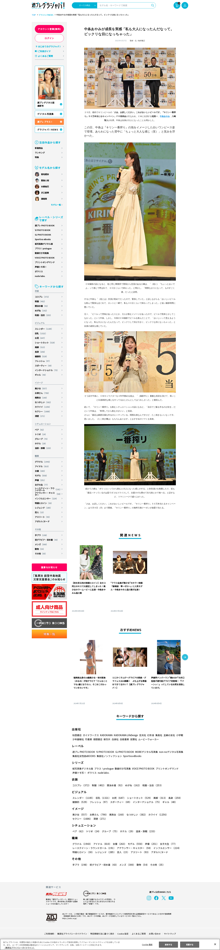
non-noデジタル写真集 (169, 751)
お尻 (40, 338)
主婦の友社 (169, 735)
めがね (41, 310)
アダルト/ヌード (42, 521)
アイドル (42, 466)
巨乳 (41, 333)
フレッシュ (43, 361)
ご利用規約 (49, 934)
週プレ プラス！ (45, 121)
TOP (33, 15)
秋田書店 (77, 735)
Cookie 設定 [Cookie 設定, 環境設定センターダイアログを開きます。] (147, 944)
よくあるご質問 (45, 56)
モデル (41, 475)
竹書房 (88, 739)
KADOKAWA (106, 735)
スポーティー (44, 365)
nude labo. (40, 276)
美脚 (40, 347)
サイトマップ (170, 934)
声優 (40, 480)
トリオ (41, 434)
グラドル (43, 461)
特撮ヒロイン (44, 503)
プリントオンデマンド (45, 262)
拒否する (168, 944)
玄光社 (142, 735)
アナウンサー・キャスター (48, 494)
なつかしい (43, 402)
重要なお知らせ (49, 567)
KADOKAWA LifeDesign (126, 735)
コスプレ (42, 296)
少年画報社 (78, 739)
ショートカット (45, 342)
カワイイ (43, 406)
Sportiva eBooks (43, 239)
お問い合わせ (155, 934)
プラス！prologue (43, 248)
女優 (40, 470)
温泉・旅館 (43, 448)
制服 (40, 301)
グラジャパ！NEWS (47, 129)
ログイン (49, 38)
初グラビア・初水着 (47, 539)
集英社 (158, 735)
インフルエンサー (46, 498)
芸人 (40, 512)
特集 (37, 157)
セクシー (43, 411)
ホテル (41, 443)
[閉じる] (215, 944)
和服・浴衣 (43, 315)
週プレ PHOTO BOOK (44, 225)
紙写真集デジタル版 (44, 243)
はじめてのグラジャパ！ (49, 46)
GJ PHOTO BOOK (43, 234)
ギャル (41, 374)
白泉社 (115, 739)
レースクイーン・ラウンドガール (48, 489)
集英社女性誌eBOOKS (83, 756)
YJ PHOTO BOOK (43, 230)
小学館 (179, 735)
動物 (40, 549)
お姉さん (42, 393)
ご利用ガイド (44, 51)
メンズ (41, 544)
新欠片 (107, 739)
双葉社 (133, 739)
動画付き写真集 (42, 253)
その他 (41, 553)
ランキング (40, 152)
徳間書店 (97, 739)
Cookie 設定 (122, 934)
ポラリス (39, 271)
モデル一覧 (56, 204)
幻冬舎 (150, 735)
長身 (40, 351)
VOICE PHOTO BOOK (44, 257)
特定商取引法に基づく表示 (102, 934)
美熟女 (41, 397)
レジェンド (43, 507)
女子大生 (42, 484)
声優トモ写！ (41, 266)
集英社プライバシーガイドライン (72, 934)
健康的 (41, 356)
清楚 (40, 416)
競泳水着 (42, 306)
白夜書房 (124, 739)
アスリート (43, 516)
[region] (110, 944)
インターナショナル (47, 370)
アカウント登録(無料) (49, 29)
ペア (40, 429)
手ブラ (41, 535)
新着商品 (39, 148)
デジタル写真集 (45, 113)
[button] (185, 657)
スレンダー (44, 328)
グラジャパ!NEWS (45, 15)
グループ (42, 438)
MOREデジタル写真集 (145, 751)
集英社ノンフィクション (108, 756)
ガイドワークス (91, 735)
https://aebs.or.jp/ (69, 918)
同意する (189, 944)
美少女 (41, 388)
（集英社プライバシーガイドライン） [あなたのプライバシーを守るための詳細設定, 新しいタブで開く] (19, 947)
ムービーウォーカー (148, 739)
